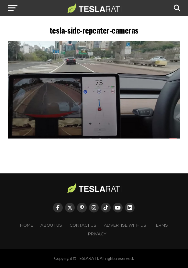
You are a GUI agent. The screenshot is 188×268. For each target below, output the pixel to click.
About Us (51, 225)
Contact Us (83, 225)
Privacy (97, 234)
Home (26, 225)
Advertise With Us (125, 225)
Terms (161, 225)
